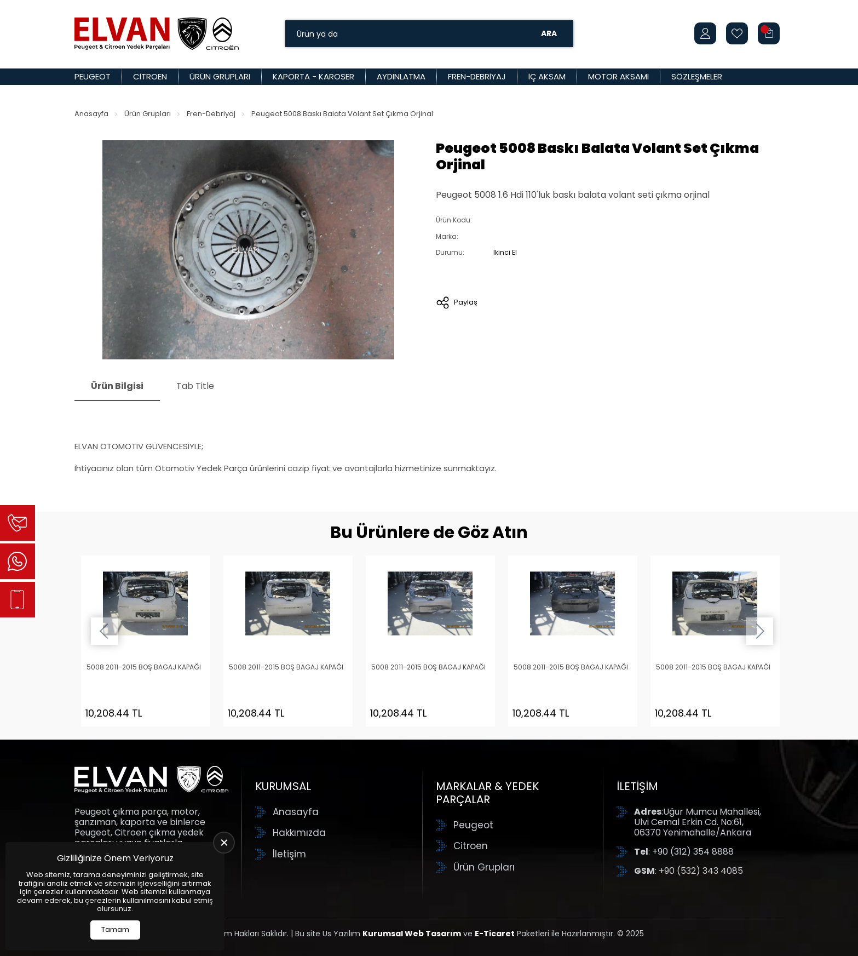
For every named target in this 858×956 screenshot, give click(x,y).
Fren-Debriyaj (477, 76)
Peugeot (92, 76)
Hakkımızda (299, 832)
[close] (224, 843)
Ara (549, 33)
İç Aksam (547, 76)
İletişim (289, 854)
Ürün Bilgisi (117, 386)
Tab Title (195, 386)
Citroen (150, 76)
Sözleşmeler (696, 76)
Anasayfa (91, 113)
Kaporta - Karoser (313, 76)
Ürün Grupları (219, 76)
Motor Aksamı (618, 76)
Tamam (115, 929)
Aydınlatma (401, 76)
